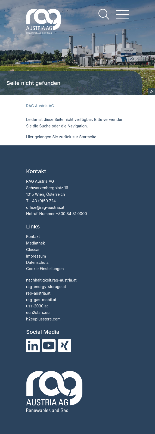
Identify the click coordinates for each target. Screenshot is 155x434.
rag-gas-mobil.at (41, 299)
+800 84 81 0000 (71, 213)
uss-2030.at (37, 306)
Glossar (33, 249)
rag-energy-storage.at (46, 286)
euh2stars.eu (37, 312)
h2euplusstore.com (43, 319)
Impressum (36, 256)
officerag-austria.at (45, 207)
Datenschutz (37, 262)
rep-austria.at (38, 293)
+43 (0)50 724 (43, 200)
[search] (103, 14)
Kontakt (33, 236)
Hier (29, 137)
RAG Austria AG (40, 105)
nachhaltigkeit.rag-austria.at (51, 280)
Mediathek (35, 243)
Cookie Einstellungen (45, 268)
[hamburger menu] (122, 14)
